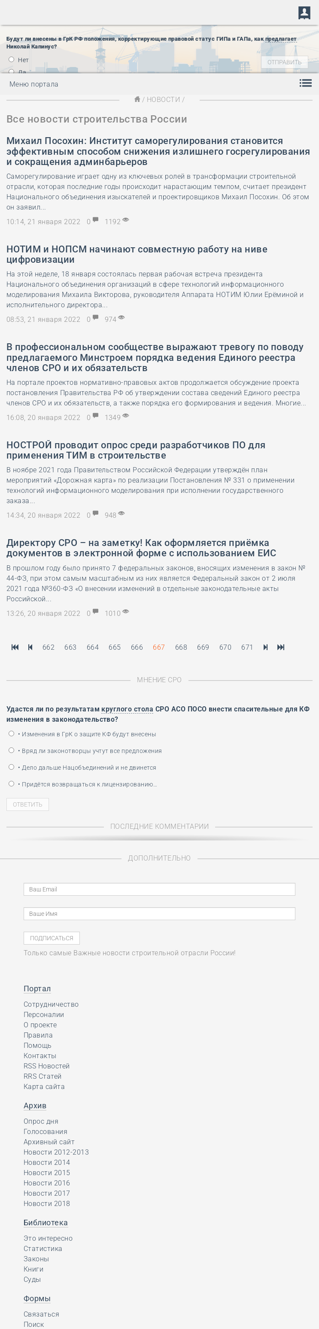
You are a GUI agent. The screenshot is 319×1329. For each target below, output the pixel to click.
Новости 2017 (47, 1193)
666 (137, 647)
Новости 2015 (47, 1173)
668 (181, 647)
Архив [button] (35, 1105)
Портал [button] (37, 988)
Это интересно (48, 1238)
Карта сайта (44, 1087)
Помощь (38, 1045)
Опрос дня (41, 1121)
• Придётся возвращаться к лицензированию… (83, 784)
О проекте (40, 1025)
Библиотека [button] (46, 1222)
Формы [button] (37, 1298)
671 (247, 647)
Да (17, 72)
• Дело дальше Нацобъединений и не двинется (83, 767)
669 (203, 647)
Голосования (45, 1132)
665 (115, 647)
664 (93, 647)
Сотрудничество (51, 1004)
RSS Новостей (47, 1066)
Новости (163, 100)
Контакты (40, 1056)
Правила (38, 1035)
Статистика (43, 1249)
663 (70, 647)
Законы (36, 1259)
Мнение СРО (159, 680)
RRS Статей (43, 1076)
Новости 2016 (47, 1183)
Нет (19, 60)
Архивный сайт (49, 1142)
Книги (33, 1269)
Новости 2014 (47, 1162)
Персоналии (44, 1015)
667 (159, 647)
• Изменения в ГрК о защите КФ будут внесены (82, 734)
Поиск (34, 1324)
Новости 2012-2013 (56, 1152)
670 (225, 647)
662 (49, 647)
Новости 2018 (47, 1204)
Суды (32, 1279)
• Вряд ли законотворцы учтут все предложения (85, 750)
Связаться (41, 1314)
